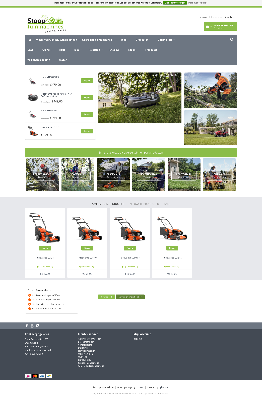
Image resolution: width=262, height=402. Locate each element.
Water (65, 59)
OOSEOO (140, 387)
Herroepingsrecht (86, 350)
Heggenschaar (148, 176)
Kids (79, 49)
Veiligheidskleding (40, 59)
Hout (64, 49)
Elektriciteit (167, 39)
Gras (32, 49)
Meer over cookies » (198, 3)
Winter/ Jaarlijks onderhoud (91, 365)
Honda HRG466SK (50, 110)
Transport (153, 49)
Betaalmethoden (86, 341)
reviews (164, 393)
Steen (134, 49)
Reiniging (96, 49)
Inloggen (204, 17)
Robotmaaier (184, 176)
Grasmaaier (113, 176)
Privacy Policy (84, 359)
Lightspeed (164, 387)
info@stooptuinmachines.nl (38, 350)
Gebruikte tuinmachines (99, 39)
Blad (126, 39)
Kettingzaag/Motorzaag (47, 176)
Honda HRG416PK (50, 77)
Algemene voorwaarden (89, 338)
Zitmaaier (219, 176)
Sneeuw (116, 49)
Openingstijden (85, 353)
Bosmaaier (78, 176)
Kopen (87, 80)
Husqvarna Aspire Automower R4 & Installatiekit (56, 95)
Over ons (106, 297)
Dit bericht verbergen (175, 3)
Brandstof (144, 39)
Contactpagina (85, 344)
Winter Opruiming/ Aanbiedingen (56, 39)
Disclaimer (83, 347)
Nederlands (230, 17)
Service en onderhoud (130, 297)
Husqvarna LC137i (50, 127)
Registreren (216, 17)
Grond (48, 49)
